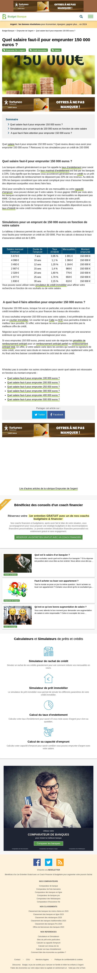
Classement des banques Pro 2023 (48, 924)
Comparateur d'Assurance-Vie (48, 902)
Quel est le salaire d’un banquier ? (52, 555)
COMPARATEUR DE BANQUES (48, 834)
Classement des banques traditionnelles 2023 (48, 921)
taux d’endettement (71, 167)
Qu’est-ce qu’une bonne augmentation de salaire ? (61, 607)
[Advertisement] (48, 462)
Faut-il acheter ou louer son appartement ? (56, 581)
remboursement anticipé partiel (52, 343)
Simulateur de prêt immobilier (48, 687)
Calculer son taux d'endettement (48, 949)
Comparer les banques (48, 843)
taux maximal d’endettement (54, 170)
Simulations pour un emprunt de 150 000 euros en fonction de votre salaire (48, 128)
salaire (11, 144)
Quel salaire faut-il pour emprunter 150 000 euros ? (36, 124)
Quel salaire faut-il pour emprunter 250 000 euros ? (33, 387)
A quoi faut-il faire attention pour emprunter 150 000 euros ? (41, 133)
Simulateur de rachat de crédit (48, 661)
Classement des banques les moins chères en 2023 (49, 911)
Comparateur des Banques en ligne (48, 848)
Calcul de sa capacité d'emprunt (49, 741)
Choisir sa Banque (10, 574)
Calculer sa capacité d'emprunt (48, 943)
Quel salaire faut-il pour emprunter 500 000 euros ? (33, 399)
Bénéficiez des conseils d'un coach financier (48, 505)
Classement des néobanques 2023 (48, 918)
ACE (60, 320)
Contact (17, 960)
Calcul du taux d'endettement (48, 714)
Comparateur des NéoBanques (77, 848)
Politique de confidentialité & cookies (68, 960)
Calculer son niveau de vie (48, 946)
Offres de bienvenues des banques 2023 (48, 927)
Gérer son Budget (10, 626)
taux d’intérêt (8, 208)
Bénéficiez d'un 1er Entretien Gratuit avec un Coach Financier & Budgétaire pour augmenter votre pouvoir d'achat (48, 875)
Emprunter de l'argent (14, 50)
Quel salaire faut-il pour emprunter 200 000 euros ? (33, 382)
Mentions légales (42, 960)
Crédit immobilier (38, 50)
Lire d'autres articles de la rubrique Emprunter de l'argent (48, 488)
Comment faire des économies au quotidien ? (48, 952)
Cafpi (51, 320)
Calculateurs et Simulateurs (48, 936)
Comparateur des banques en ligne (48, 892)
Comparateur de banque (48, 886)
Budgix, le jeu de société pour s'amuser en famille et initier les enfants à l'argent (52, 965)
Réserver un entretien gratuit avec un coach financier (48, 537)
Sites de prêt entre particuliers (48, 940)
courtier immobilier (18, 320)
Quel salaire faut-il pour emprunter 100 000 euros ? (33, 378)
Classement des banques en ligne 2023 (48, 914)
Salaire (56, 50)
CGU (28, 960)
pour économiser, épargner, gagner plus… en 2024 (48, 24)
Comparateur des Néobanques (48, 899)
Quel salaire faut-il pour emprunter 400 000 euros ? (33, 395)
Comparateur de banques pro (48, 895)
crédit (80, 174)
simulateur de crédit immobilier (51, 285)
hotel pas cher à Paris (77, 968)
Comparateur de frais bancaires (20, 848)
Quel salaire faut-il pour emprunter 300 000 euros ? (33, 391)
